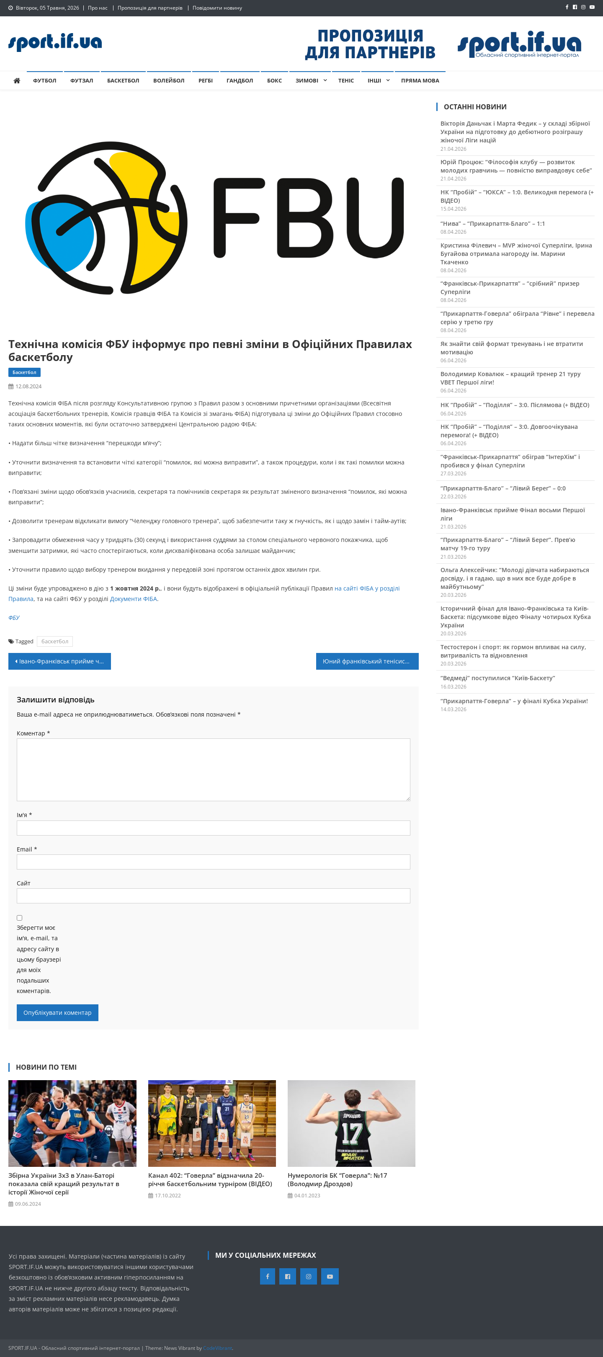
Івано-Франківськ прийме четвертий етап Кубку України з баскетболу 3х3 (65, 661)
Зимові (307, 80)
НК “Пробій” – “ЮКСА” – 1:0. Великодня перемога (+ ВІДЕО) (517, 196)
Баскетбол (123, 80)
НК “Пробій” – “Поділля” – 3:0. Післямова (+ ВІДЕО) (515, 405)
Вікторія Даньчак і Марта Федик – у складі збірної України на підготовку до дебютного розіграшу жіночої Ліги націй (515, 131)
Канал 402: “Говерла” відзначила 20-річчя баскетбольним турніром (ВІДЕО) (210, 1179)
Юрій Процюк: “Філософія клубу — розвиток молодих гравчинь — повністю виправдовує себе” (516, 166)
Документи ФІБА (133, 599)
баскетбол (54, 641)
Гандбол (240, 80)
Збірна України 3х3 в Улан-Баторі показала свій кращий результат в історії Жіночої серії (63, 1183)
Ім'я (24, 815)
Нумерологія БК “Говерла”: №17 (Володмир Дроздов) (337, 1179)
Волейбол (169, 80)
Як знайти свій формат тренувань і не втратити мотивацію (512, 348)
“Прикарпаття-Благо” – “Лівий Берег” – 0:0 (503, 488)
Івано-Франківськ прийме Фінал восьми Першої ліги (513, 514)
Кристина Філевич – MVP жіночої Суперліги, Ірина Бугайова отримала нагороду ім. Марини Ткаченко (516, 253)
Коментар (33, 733)
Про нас (98, 7)
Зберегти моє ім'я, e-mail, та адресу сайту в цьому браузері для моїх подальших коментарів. (39, 959)
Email (27, 849)
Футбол (45, 80)
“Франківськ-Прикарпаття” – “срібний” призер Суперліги (510, 287)
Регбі (205, 80)
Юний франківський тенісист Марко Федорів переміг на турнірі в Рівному (371, 661)
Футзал (81, 80)
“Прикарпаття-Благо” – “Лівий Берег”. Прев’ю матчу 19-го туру (508, 544)
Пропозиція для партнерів (150, 7)
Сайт (24, 883)
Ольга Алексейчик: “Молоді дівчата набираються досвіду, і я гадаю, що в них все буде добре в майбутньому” (515, 578)
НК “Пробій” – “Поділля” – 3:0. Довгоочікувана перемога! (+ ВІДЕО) (509, 431)
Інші (374, 80)
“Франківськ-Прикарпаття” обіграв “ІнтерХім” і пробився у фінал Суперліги (510, 461)
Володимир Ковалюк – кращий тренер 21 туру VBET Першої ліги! (511, 378)
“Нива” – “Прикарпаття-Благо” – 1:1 (493, 223)
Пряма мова (420, 80)
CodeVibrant (217, 1348)
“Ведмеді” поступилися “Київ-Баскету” (498, 678)
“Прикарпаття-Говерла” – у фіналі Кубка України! (514, 701)
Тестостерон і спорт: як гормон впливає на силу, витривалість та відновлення (513, 651)
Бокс (274, 80)
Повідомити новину (217, 7)
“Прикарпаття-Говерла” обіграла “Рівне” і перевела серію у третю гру (518, 318)
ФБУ (13, 618)
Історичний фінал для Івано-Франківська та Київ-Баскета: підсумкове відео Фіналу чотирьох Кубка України (516, 616)
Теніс (346, 80)
